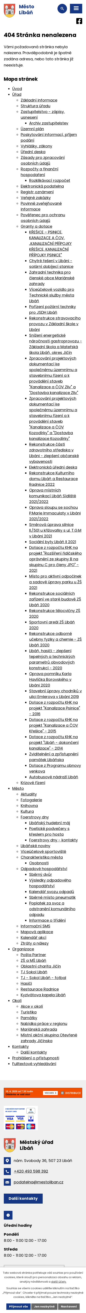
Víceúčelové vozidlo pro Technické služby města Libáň (51, 295)
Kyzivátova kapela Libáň (43, 995)
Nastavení (69, 1307)
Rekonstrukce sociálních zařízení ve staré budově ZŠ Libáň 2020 (55, 599)
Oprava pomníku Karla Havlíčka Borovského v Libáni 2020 (50, 679)
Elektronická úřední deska (53, 467)
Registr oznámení (37, 192)
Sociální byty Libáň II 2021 (52, 541)
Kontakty (20, 1046)
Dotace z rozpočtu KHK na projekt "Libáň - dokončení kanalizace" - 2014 (54, 742)
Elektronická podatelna (42, 186)
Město (18, 788)
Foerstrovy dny (35, 817)
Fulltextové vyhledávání (34, 1063)
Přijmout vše (18, 1307)
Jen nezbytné (44, 1307)
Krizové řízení (33, 782)
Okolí (17, 1000)
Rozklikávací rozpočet (49, 180)
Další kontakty (34, 1052)
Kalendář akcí (33, 937)
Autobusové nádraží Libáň (53, 777)
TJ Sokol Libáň (34, 972)
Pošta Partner (33, 954)
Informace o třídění (47, 920)
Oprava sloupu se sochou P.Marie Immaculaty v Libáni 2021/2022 (55, 513)
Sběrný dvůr (40, 874)
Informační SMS (35, 926)
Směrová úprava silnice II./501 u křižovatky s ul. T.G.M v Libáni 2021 (55, 530)
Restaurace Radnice (40, 989)
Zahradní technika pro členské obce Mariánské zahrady (51, 278)
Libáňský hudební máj (49, 822)
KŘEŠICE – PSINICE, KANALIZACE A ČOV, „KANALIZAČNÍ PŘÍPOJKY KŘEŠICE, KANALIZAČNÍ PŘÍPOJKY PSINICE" (50, 243)
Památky (29, 1017)
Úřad (16, 94)
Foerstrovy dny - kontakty (53, 840)
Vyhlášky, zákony (36, 146)
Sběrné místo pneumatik (52, 897)
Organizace (23, 949)
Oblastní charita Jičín (41, 966)
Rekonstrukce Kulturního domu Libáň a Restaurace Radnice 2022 (53, 478)
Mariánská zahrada (39, 1029)
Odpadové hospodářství (44, 868)
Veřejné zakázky (36, 197)
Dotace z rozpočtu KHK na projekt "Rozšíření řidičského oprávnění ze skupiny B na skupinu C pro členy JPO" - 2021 (55, 559)
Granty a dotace (36, 226)
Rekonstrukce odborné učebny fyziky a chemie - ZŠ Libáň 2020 (55, 639)
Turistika (29, 1012)
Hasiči (26, 983)
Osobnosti (39, 863)
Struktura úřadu (35, 106)
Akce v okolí (32, 1006)
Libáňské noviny (35, 845)
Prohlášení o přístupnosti (35, 1058)
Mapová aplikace (37, 931)
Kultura (27, 811)
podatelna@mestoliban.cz (38, 1182)
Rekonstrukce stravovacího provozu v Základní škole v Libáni (55, 323)
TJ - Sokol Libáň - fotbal (43, 977)
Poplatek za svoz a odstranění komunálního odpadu (52, 908)
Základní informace (39, 100)
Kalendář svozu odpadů (51, 891)
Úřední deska (33, 151)
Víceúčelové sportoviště (43, 851)
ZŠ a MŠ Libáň (33, 960)
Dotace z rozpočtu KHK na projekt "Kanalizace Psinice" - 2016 (54, 708)
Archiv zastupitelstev (48, 123)
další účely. (59, 1282)
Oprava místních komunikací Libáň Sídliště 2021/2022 (52, 496)
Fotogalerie (31, 800)
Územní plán (32, 128)
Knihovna (29, 805)
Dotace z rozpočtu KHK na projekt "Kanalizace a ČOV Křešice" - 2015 (53, 725)
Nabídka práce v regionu (44, 1023)
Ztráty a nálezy (35, 943)
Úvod (17, 88)
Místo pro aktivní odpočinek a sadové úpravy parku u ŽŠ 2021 (55, 582)
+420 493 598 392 (31, 1171)
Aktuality (29, 794)
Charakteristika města (42, 857)
